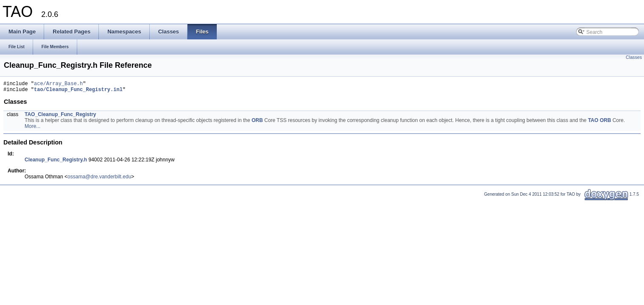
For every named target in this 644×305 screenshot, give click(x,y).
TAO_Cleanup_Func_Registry (60, 117)
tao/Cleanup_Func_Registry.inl (78, 91)
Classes (634, 57)
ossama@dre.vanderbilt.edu (99, 179)
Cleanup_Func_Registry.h (56, 162)
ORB (257, 123)
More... (32, 129)
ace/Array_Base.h (58, 84)
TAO (593, 123)
